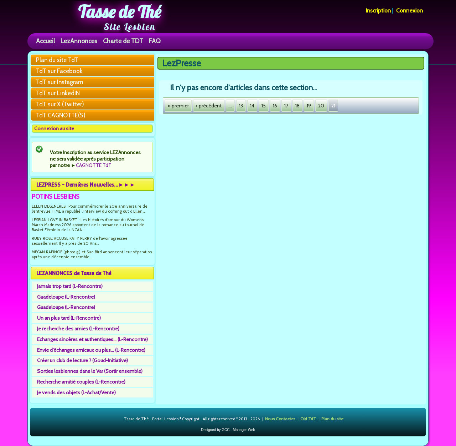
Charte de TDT (123, 41)
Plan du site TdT (57, 60)
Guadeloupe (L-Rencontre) (66, 297)
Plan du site (332, 418)
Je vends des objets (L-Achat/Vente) (76, 392)
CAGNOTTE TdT (94, 165)
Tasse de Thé (119, 11)
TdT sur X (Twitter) (60, 104)
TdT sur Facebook (59, 71)
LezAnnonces (79, 41)
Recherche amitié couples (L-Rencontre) (81, 382)
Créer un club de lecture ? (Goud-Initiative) (82, 360)
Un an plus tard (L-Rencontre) (69, 318)
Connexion (409, 10)
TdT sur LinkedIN (58, 93)
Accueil (45, 41)
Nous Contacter (280, 418)
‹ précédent (209, 105)
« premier (178, 105)
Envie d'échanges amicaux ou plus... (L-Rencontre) (91, 350)
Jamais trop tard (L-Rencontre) (70, 286)
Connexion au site (54, 128)
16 (275, 105)
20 (321, 105)
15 (263, 105)
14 (252, 105)
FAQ (155, 41)
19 (309, 105)
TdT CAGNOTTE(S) (61, 115)
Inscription (378, 10)
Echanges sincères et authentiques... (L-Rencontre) (92, 339)
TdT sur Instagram (59, 82)
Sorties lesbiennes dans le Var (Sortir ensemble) (89, 371)
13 (241, 105)
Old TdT (308, 418)
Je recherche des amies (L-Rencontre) (78, 328)
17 (286, 105)
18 (297, 105)
